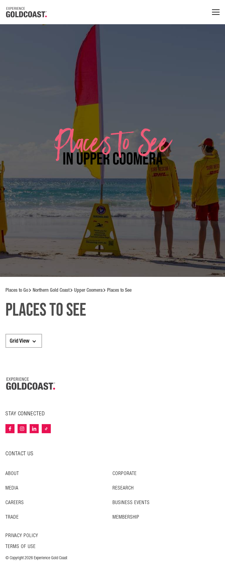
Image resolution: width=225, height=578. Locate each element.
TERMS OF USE (20, 546)
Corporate (124, 473)
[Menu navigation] (216, 12)
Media (11, 488)
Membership (125, 517)
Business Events (131, 502)
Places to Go (16, 290)
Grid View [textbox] (19, 341)
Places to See (119, 290)
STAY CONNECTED (25, 414)
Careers (14, 502)
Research (123, 488)
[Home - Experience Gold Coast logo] (26, 12)
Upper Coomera (88, 290)
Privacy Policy (21, 536)
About (12, 473)
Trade (12, 517)
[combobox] (23, 341)
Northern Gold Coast (51, 290)
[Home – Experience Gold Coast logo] (30, 383)
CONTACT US (19, 454)
